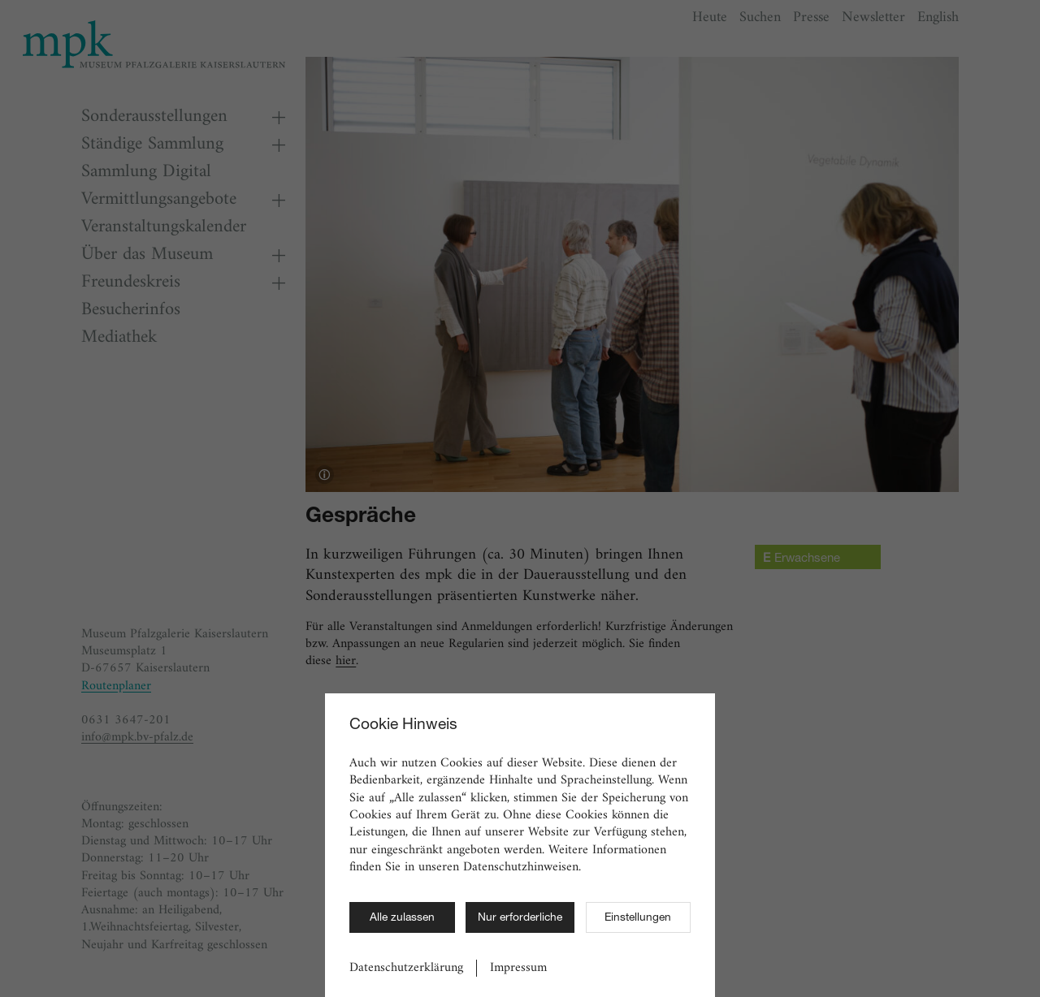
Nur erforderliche (520, 918)
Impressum (518, 968)
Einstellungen (637, 918)
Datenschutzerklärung (406, 968)
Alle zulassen (402, 918)
